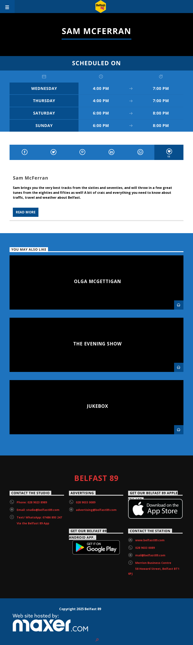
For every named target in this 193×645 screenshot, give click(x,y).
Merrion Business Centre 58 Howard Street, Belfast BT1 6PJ (153, 568)
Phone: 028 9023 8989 (32, 502)
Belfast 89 (96, 478)
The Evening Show (97, 344)
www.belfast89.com (150, 540)
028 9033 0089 (85, 502)
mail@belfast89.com (150, 555)
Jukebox (97, 406)
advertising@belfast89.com (96, 510)
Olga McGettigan (97, 281)
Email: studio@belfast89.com (38, 510)
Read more (26, 212)
